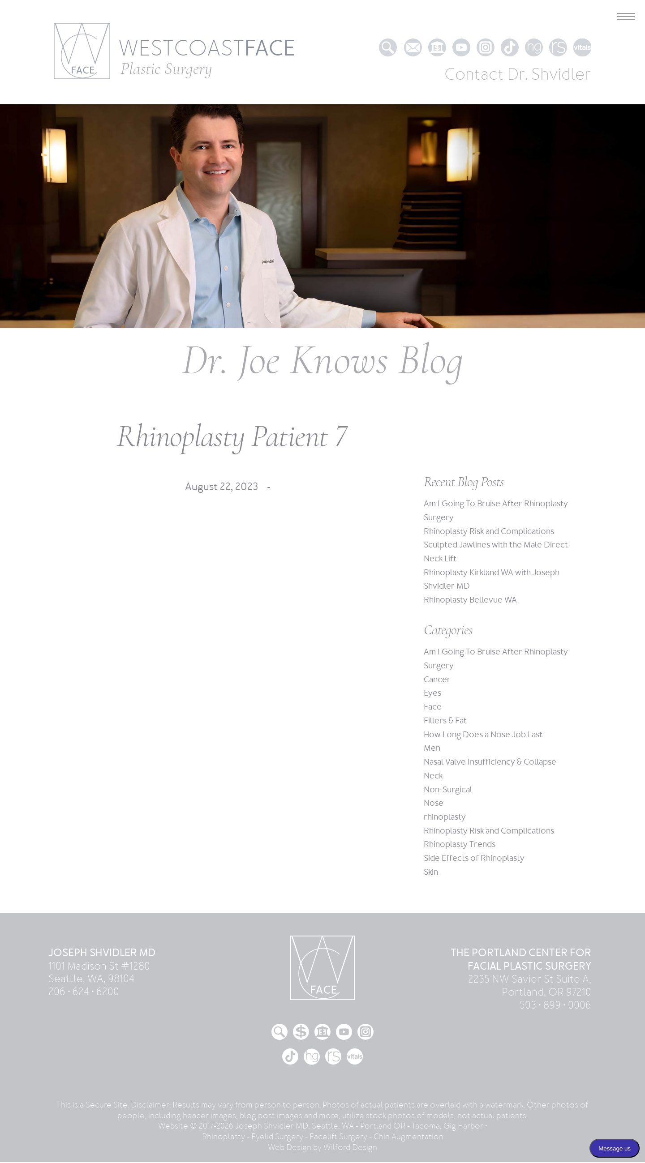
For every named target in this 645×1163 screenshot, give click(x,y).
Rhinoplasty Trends (459, 845)
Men (432, 748)
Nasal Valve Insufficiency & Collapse (490, 762)
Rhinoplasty (223, 1137)
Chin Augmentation (408, 1137)
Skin (431, 872)
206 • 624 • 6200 (83, 993)
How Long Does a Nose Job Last (483, 735)
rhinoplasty (445, 817)
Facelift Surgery (338, 1137)
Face (433, 707)
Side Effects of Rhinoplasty (474, 858)
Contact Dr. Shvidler (517, 74)
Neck (433, 776)
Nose (433, 803)
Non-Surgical (448, 789)
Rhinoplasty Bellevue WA (470, 600)
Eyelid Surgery (277, 1137)
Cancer (437, 680)
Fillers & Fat (445, 721)
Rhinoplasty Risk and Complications (489, 531)
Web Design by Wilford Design (322, 1148)
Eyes (432, 693)
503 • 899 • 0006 (555, 1006)
